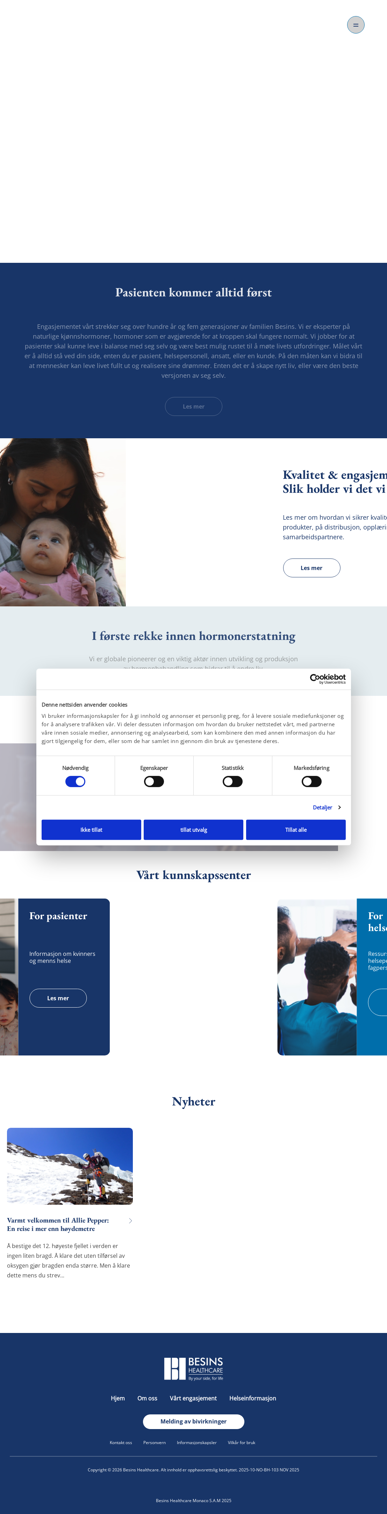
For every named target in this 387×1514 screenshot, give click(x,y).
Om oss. (193, 218)
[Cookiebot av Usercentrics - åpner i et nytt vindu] (315, 679)
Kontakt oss (121, 1442)
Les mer (194, 406)
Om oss (148, 1398)
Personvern (154, 1442)
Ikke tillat (91, 829)
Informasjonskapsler (197, 1442)
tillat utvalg (193, 829)
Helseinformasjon (252, 1398)
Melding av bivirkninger (193, 1421)
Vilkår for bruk (241, 1442)
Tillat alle (296, 829)
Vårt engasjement (194, 1398)
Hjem (118, 1398)
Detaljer (322, 807)
